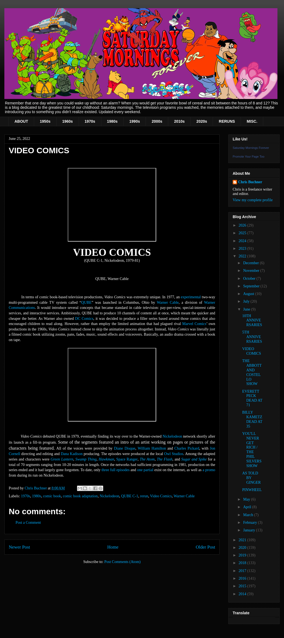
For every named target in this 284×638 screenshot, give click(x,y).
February (250, 522)
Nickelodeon (172, 436)
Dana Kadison (71, 454)
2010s (179, 121)
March (248, 515)
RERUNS (227, 121)
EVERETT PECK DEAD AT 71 (252, 398)
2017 (243, 571)
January (249, 530)
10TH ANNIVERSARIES (252, 320)
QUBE (86, 302)
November (251, 271)
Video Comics (161, 496)
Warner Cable (168, 302)
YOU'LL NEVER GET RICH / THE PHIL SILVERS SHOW (252, 450)
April (247, 507)
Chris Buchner (250, 182)
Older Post (205, 547)
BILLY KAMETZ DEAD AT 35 (252, 419)
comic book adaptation (80, 496)
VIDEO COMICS (251, 351)
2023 (243, 248)
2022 (243, 256)
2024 (243, 241)
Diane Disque (124, 448)
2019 (243, 555)
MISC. (252, 121)
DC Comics (84, 319)
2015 (243, 586)
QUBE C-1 (129, 496)
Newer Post (19, 547)
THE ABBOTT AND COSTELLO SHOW (252, 372)
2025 (243, 233)
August (249, 294)
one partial (145, 470)
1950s (45, 121)
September (251, 286)
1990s (134, 121)
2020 (243, 548)
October (249, 278)
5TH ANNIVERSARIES (252, 337)
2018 (243, 563)
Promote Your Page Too (248, 156)
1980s (112, 121)
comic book (52, 496)
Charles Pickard (186, 448)
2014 (243, 594)
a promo (209, 470)
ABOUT (21, 121)
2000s (157, 121)
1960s (67, 121)
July (246, 301)
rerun (144, 496)
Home (113, 547)
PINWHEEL (252, 490)
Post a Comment (28, 522)
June (247, 309)
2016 (243, 578)
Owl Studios (173, 454)
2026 (243, 225)
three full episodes (116, 470)
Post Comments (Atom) (122, 562)
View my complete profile (253, 200)
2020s (201, 121)
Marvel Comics (194, 324)
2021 (243, 540)
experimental (191, 297)
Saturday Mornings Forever (251, 147)
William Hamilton (152, 448)
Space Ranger (127, 459)
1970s (90, 121)
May (247, 499)
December (251, 263)
